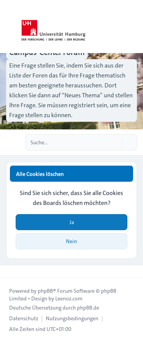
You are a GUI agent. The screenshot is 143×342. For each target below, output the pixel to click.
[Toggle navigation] (134, 27)
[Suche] (115, 142)
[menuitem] (23, 318)
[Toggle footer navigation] (9, 271)
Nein (71, 241)
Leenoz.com (68, 298)
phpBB (45, 291)
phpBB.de (88, 307)
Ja (71, 222)
